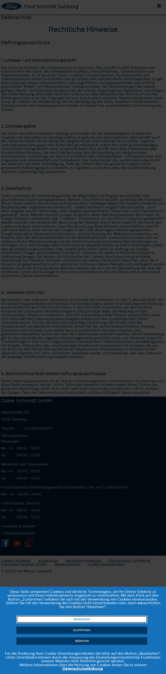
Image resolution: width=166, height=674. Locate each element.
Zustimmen (82, 630)
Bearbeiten (82, 619)
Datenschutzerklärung (82, 668)
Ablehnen (82, 641)
